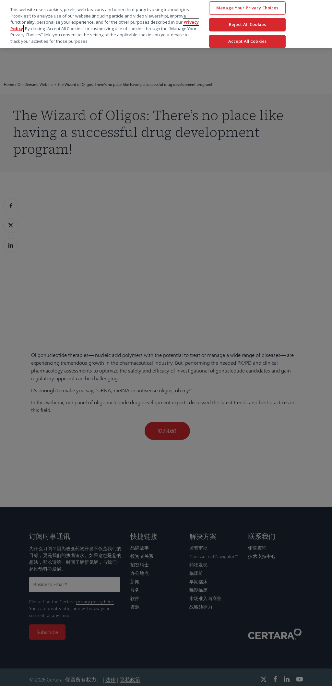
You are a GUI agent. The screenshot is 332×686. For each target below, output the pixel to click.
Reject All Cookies (247, 24)
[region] (166, 24)
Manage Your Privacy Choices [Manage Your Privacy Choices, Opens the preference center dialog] (247, 8)
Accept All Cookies (247, 41)
